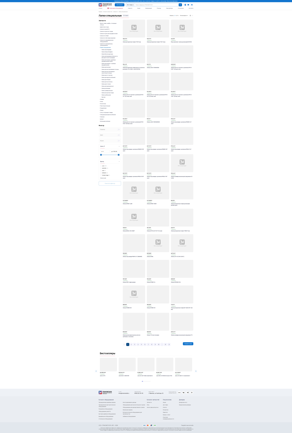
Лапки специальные (105, 47)
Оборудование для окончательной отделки (134, 405)
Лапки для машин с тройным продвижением (109, 64)
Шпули (101, 119)
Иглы (148, 405)
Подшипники (103, 108)
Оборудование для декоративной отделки (134, 407)
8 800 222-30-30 (138, 393)
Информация (148, 8)
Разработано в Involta (187, 425)
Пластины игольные (105, 106)
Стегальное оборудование (105, 419)
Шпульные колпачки (105, 121)
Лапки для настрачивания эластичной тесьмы (108, 72)
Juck (103, 166)
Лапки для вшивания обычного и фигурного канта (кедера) (110, 57)
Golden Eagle (105, 175)
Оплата (165, 407)
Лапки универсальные (107, 90)
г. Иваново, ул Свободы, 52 (155, 393)
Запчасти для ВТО (104, 29)
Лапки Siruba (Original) (107, 52)
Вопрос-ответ (166, 414)
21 (165, 344)
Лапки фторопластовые (108, 92)
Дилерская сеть (183, 402)
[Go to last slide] (96, 371)
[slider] (101, 155)
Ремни (101, 110)
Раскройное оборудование (105, 409)
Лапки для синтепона (107, 81)
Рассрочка (165, 410)
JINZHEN (104, 168)
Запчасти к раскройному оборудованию (106, 44)
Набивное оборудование (129, 416)
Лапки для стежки (106, 84)
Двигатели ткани (104, 27)
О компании (181, 8)
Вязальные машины (127, 410)
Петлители (103, 103)
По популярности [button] (183, 15)
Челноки (102, 117)
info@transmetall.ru (124, 393)
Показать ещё (188, 343)
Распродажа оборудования (115, 8)
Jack (103, 170)
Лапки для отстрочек (107, 75)
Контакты (191, 8)
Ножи (101, 101)
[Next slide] (195, 371)
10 (158, 344)
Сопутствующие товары (106, 112)
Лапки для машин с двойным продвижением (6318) (109, 60)
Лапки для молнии (106, 67)
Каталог (120, 5)
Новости (130, 8)
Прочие (103, 97)
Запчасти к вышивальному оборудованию (106, 40)
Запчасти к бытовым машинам (107, 38)
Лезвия (102, 99)
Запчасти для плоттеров (106, 31)
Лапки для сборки (106, 79)
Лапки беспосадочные (107, 54)
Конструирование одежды (129, 402)
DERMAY (104, 173)
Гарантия (165, 412)
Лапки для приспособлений (108, 77)
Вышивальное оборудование (106, 416)
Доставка (165, 405)
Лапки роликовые (106, 88)
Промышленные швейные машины (107, 402)
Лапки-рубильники (106, 95)
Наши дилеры (169, 8)
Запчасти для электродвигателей (108, 33)
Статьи (100, 8)
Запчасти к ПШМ (104, 35)
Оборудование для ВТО (105, 411)
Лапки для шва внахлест (108, 86)
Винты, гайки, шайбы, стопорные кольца (108, 24)
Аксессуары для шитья (152, 407)
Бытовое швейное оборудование (107, 414)
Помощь (159, 8)
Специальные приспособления (108, 114)
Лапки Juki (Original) (106, 49)
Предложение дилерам (185, 405)
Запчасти (102, 21)
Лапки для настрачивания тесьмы (110, 69)
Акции (138, 8)
